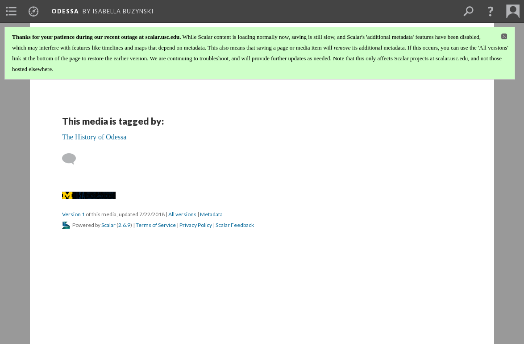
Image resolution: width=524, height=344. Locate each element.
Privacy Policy (195, 225)
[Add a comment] (73, 159)
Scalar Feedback (235, 225)
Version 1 (73, 214)
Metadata (211, 214)
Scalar (108, 225)
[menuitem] (11, 11)
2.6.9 (124, 225)
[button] (490, 11)
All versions (182, 214)
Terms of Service (156, 225)
